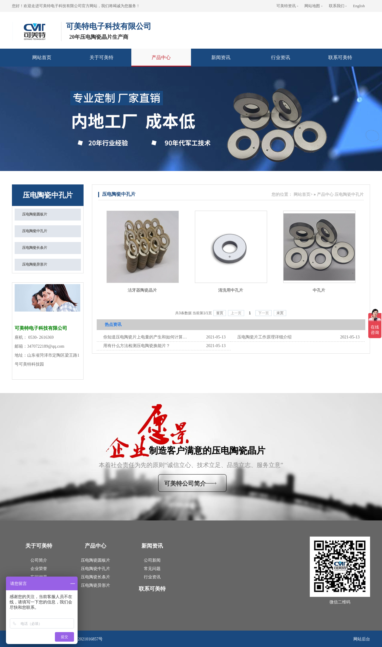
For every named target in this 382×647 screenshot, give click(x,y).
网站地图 (312, 6)
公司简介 (38, 560)
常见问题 (152, 568)
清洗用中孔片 (230, 290)
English (359, 6)
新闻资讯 (220, 57)
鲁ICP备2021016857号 (83, 639)
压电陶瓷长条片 (95, 577)
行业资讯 (280, 57)
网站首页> (303, 194)
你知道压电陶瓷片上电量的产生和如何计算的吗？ (145, 337)
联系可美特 (340, 57)
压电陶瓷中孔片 (48, 195)
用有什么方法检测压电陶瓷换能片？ (136, 345)
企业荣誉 (38, 568)
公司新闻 (152, 560)
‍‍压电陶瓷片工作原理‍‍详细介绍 (264, 337)
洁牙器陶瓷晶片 (142, 290)
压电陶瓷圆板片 (95, 560)
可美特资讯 (286, 6)
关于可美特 (101, 57)
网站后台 (361, 639)
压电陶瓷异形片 (95, 585)
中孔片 (319, 290)
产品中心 (161, 57)
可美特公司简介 (185, 483)
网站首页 (41, 57)
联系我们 (336, 6)
